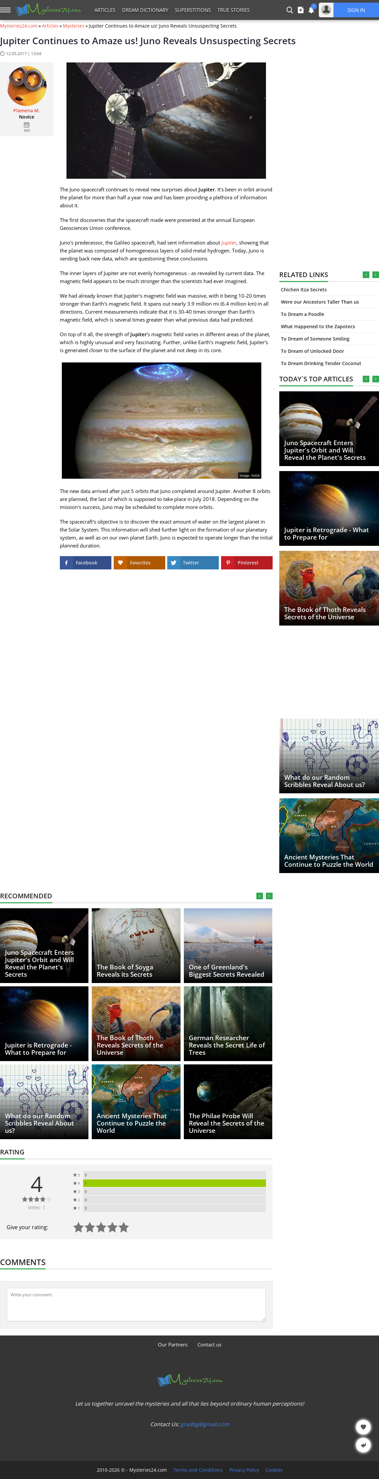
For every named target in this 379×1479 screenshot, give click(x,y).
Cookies (274, 1470)
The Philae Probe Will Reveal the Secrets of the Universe (226, 1123)
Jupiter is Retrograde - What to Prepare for (326, 534)
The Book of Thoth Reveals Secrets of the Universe (325, 613)
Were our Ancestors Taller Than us (320, 302)
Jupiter (228, 242)
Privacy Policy (244, 1470)
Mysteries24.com (19, 26)
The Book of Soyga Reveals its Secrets (125, 971)
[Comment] (136, 1304)
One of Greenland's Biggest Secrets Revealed (226, 971)
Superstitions (193, 10)
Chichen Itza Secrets (304, 289)
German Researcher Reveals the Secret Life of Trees (227, 1045)
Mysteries (73, 26)
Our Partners (173, 1344)
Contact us (209, 1344)
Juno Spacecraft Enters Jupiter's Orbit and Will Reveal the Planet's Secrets (325, 450)
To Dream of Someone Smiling (315, 339)
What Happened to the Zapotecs (318, 326)
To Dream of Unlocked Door (312, 351)
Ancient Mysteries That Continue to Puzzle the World (328, 861)
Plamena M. (26, 110)
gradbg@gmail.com (205, 1424)
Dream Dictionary (145, 10)
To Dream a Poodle (302, 314)
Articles (104, 10)
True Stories (233, 10)
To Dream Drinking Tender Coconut (321, 363)
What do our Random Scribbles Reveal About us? (324, 781)
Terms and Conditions (198, 1470)
